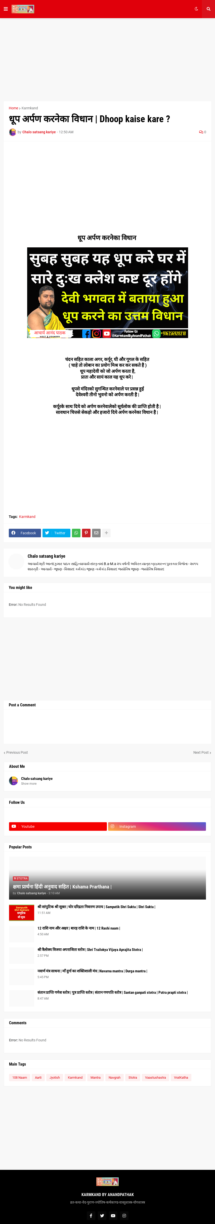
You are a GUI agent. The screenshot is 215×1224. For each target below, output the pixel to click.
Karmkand (30, 108)
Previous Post (17, 752)
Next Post (201, 752)
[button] (6, 9)
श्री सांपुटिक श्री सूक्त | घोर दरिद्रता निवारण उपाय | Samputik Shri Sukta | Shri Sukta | (96, 907)
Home (13, 108)
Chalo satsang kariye (46, 556)
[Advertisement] (107, 59)
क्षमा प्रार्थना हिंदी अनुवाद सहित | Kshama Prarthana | (62, 887)
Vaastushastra (155, 1077)
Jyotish (55, 1077)
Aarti (38, 1077)
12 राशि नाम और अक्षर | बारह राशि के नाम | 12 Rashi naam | (78, 928)
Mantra (96, 1077)
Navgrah (114, 1077)
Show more (28, 783)
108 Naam (19, 1077)
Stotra (132, 1077)
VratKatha (181, 1077)
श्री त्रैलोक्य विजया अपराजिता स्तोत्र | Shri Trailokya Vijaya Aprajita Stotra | (90, 949)
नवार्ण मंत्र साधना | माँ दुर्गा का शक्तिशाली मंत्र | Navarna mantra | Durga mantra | (92, 971)
